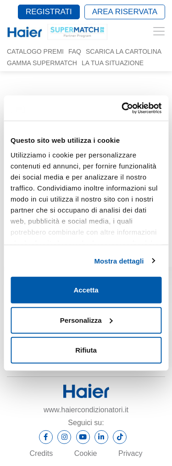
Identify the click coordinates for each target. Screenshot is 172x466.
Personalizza (86, 320)
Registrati (49, 11)
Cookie (85, 453)
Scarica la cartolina (123, 51)
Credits (41, 453)
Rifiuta (86, 350)
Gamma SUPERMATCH (42, 63)
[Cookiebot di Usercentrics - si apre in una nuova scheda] (122, 108)
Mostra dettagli (119, 260)
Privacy (130, 453)
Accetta (85, 290)
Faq (74, 51)
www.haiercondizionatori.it (86, 410)
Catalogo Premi (35, 51)
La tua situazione (113, 63)
